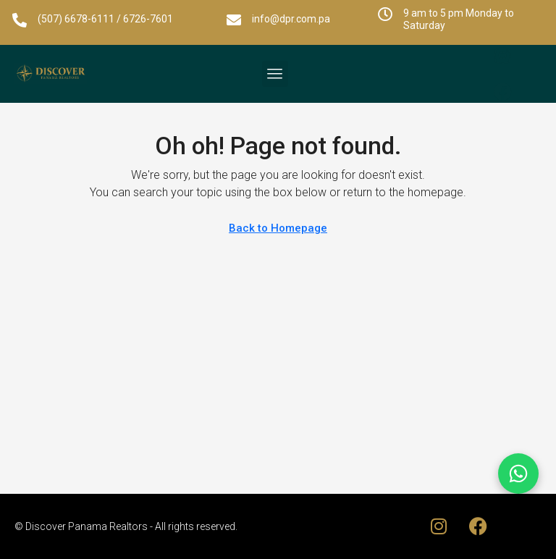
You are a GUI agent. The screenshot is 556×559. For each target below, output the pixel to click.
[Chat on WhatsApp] (518, 473)
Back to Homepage (278, 228)
